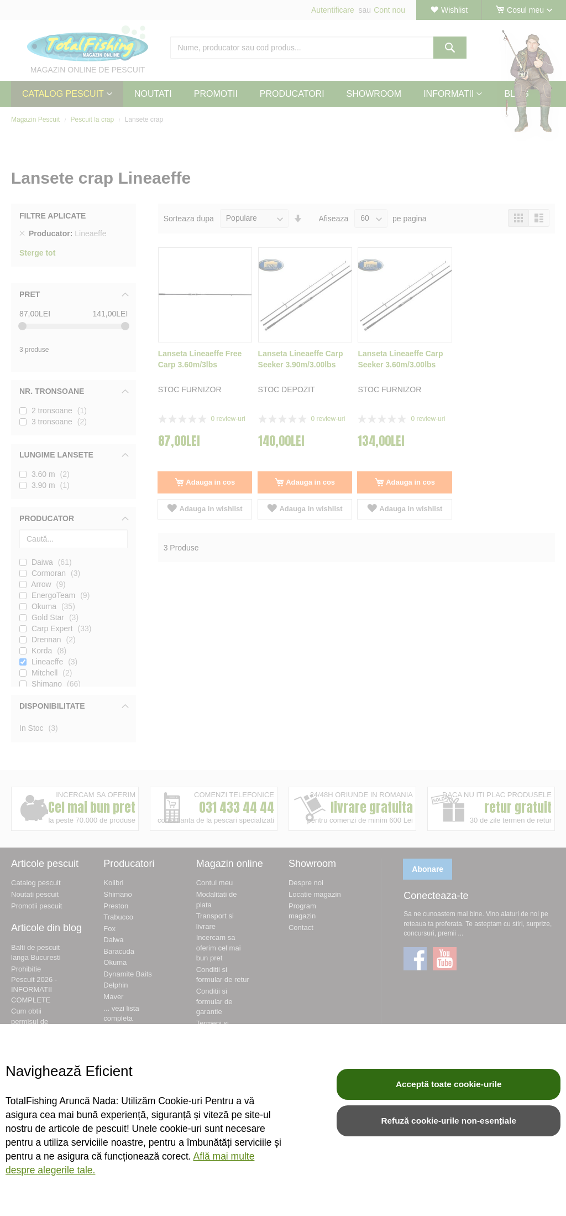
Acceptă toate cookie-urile (449, 1084)
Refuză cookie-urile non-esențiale (448, 1120)
